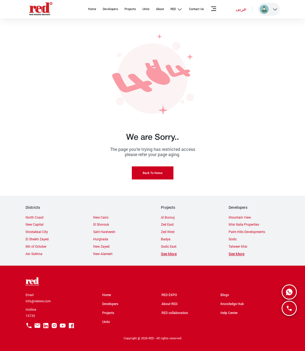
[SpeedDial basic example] (289, 292)
